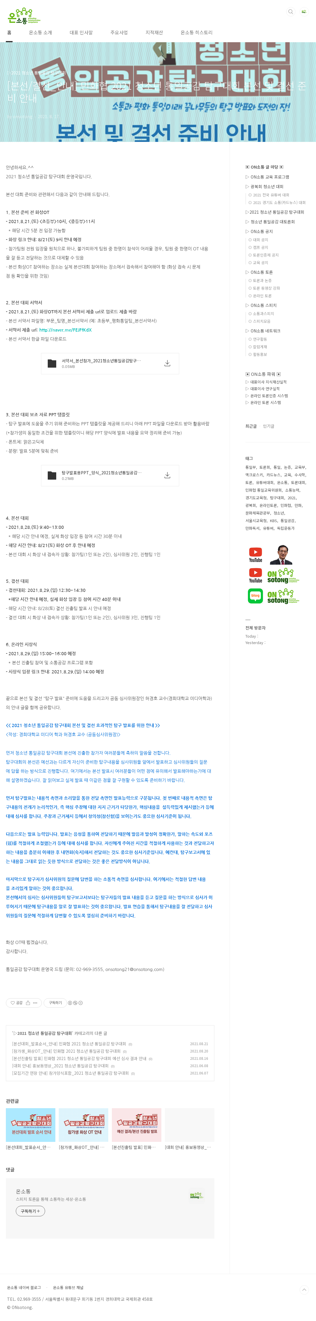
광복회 (250, 505)
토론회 (264, 467)
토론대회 (298, 482)
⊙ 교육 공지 (258, 262)
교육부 (300, 467)
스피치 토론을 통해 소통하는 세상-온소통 (51, 1199)
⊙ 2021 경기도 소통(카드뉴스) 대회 (277, 202)
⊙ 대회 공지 (258, 239)
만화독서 (252, 528)
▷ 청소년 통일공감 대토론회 (270, 222)
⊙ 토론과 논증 (260, 280)
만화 (298, 505)
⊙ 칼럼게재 (257, 346)
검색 (290, 11)
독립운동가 (286, 528)
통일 (277, 467)
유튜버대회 (265, 482)
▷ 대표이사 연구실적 (262, 388)
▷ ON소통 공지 (259, 231)
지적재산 (154, 32)
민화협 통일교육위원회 (263, 490)
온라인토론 (268, 505)
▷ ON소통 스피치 (261, 305)
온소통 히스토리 (197, 32)
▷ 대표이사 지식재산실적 (266, 382)
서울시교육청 (256, 520)
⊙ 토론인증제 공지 (263, 255)
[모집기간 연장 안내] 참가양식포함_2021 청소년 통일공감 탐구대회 (70, 1073)
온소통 (23, 1191)
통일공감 (288, 520)
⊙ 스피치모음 (259, 321)
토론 (248, 482)
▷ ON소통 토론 (259, 272)
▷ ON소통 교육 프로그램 (267, 177)
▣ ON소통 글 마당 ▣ (264, 167)
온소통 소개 (40, 32)
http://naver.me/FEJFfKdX (65, 330)
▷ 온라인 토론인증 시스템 (266, 395)
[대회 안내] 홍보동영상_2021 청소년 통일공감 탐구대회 (60, 1066)
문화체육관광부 (257, 513)
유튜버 (268, 528)
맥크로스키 (254, 475)
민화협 (286, 505)
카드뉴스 (274, 475)
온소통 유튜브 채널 (68, 1287)
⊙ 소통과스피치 (261, 313)
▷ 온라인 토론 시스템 (263, 402)
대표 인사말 (81, 32)
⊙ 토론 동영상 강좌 (264, 288)
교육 (287, 475)
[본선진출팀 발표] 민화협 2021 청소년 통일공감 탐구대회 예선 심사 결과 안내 (79, 1058)
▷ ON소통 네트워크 (263, 331)
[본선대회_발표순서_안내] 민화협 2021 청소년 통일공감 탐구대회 (69, 1044)
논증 (287, 467)
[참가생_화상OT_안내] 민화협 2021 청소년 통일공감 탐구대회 (66, 1051)
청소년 (279, 513)
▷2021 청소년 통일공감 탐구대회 (42, 1033)
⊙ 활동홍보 (257, 354)
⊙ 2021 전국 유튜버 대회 (268, 195)
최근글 (251, 426)
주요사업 (119, 32)
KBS (273, 520)
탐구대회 (277, 497)
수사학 (300, 475)
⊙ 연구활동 (257, 339)
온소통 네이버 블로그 (24, 1287)
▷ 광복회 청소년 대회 (264, 186)
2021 (292, 497)
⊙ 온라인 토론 (260, 295)
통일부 (250, 467)
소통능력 (292, 490)
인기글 (268, 426)
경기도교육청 (256, 497)
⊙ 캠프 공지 (258, 247)
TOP (304, 1290)
